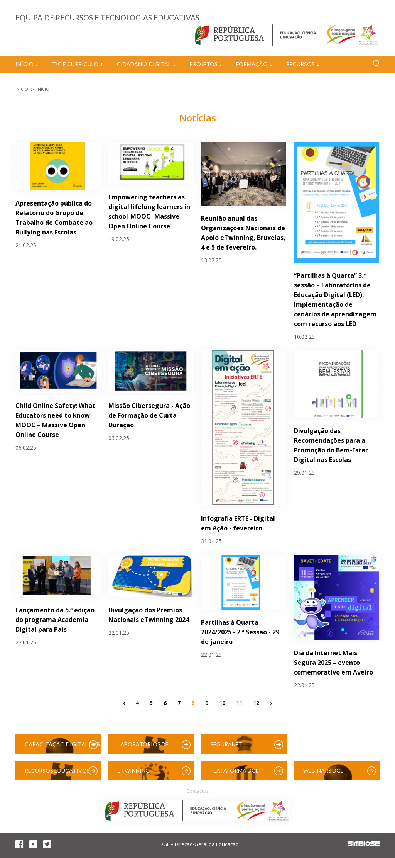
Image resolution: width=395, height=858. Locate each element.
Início (24, 64)
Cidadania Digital (144, 64)
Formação (252, 64)
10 (222, 703)
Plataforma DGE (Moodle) (234, 773)
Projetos (203, 64)
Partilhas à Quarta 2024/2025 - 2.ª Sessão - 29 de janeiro (240, 632)
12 (256, 703)
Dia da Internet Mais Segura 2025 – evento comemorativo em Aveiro (333, 662)
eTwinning (134, 770)
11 (239, 703)
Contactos (197, 791)
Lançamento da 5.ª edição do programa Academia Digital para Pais (55, 620)
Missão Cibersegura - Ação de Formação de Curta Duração (149, 415)
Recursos (300, 64)
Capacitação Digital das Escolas (62, 747)
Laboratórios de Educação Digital (145, 747)
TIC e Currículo (75, 64)
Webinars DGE (323, 770)
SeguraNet (226, 744)
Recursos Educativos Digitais (57, 773)
